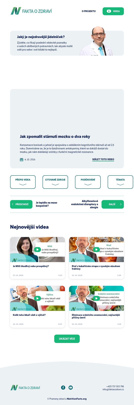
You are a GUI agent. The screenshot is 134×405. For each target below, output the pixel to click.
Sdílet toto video (103, 159)
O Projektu (89, 11)
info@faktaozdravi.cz (113, 389)
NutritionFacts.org (77, 398)
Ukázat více (67, 338)
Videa (113, 11)
